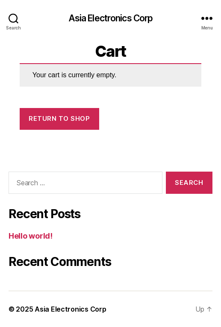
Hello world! (31, 235)
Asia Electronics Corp (110, 18)
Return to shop (59, 118)
